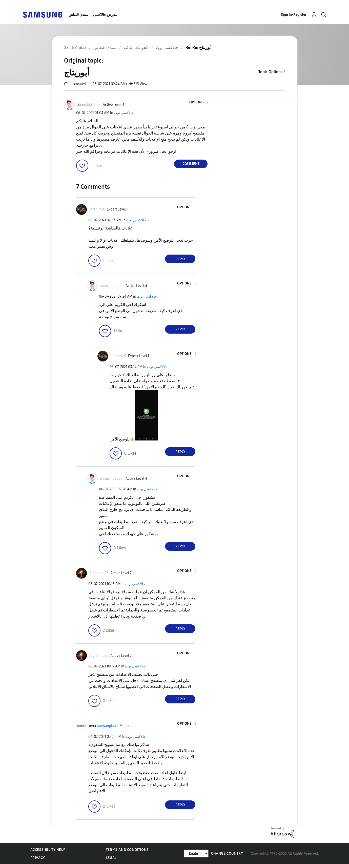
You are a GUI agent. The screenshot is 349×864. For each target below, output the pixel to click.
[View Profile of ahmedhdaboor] (89, 105)
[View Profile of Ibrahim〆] (97, 209)
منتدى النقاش (78, 15)
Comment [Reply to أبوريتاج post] (190, 164)
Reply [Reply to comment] (180, 259)
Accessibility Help (48, 850)
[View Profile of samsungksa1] (107, 726)
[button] (199, 102)
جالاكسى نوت (124, 113)
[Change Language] (196, 853)
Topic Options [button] (270, 71)
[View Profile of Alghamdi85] (99, 573)
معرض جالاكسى (105, 15)
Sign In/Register (293, 14)
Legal (111, 858)
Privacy (37, 858)
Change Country (227, 853)
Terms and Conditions (127, 850)
